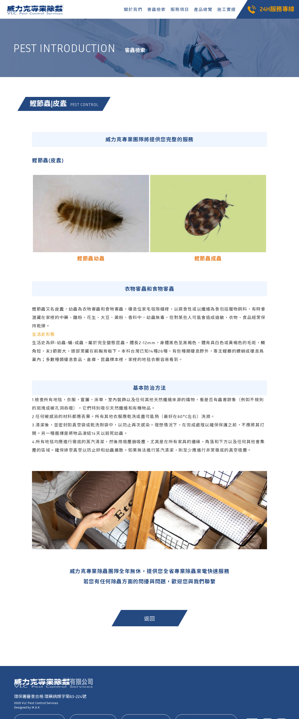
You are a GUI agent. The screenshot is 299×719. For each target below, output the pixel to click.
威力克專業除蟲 (36, 9)
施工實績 (226, 9)
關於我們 (133, 9)
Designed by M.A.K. (27, 707)
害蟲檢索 (156, 9)
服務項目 (180, 9)
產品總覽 (203, 9)
